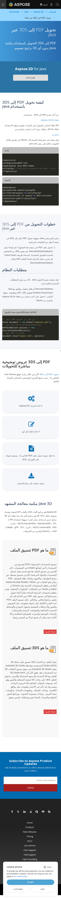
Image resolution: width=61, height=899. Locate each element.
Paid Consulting (29, 859)
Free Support (30, 850)
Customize (18, 889)
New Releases (30, 831)
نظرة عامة (30, 77)
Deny (43, 889)
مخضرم (55, 134)
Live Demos (30, 845)
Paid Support (30, 854)
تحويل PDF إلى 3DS (49, 374)
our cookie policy (20, 876)
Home (30, 822)
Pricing (30, 836)
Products (29, 827)
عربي (44, 4)
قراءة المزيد (50, 632)
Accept (30, 882)
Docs (29, 841)
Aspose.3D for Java (50, 120)
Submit (30, 787)
